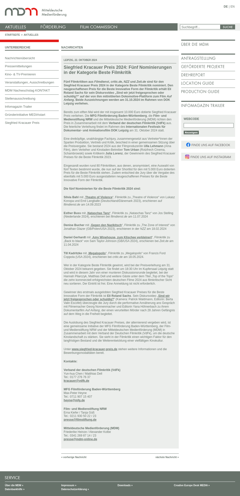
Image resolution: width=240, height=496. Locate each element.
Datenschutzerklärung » (75, 489)
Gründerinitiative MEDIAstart (25, 114)
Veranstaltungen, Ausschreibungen (29, 82)
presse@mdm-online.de (80, 439)
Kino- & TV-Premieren (20, 74)
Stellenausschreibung (20, 98)
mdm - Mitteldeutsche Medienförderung (89, 11)
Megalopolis (97, 253)
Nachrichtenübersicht (20, 58)
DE (226, 6)
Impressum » (68, 485)
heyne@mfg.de (74, 400)
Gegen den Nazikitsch (106, 225)
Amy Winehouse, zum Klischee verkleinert (122, 237)
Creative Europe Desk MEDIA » (192, 485)
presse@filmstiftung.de (80, 419)
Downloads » (125, 485)
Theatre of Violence (98, 197)
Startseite (12, 35)
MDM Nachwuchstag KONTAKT (27, 90)
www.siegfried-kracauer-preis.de (94, 349)
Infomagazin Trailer (18, 106)
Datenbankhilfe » (14, 489)
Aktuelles (31, 35)
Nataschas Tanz (98, 213)
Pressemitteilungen (18, 66)
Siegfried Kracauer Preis (22, 123)
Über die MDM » (14, 485)
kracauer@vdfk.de (76, 380)
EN (232, 6)
